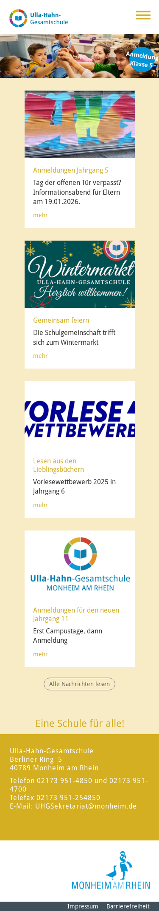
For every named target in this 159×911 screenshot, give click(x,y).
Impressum (82, 906)
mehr (40, 215)
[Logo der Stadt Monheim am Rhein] (111, 870)
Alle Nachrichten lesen (79, 684)
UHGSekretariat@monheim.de (86, 806)
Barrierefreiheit (128, 906)
